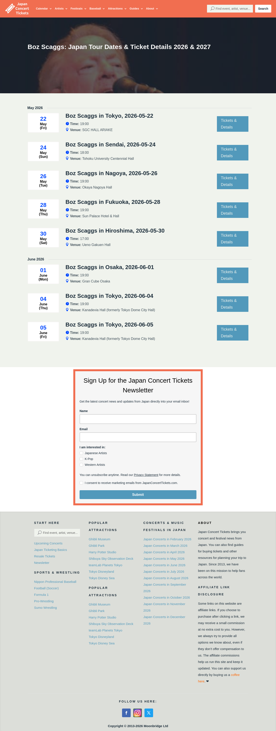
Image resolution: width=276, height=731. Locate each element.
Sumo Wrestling (45, 607)
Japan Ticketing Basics (50, 550)
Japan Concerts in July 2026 (163, 571)
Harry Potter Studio (102, 552)
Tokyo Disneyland (101, 571)
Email (84, 429)
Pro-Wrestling (44, 601)
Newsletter (41, 563)
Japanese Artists (96, 453)
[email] (138, 437)
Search (263, 8)
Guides (134, 8)
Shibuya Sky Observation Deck (111, 558)
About (150, 8)
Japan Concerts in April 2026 (164, 552)
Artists (59, 8)
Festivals (77, 8)
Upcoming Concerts (48, 543)
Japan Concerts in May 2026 (164, 558)
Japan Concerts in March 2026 (165, 545)
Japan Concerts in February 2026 (167, 539)
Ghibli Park (96, 545)
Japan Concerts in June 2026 (164, 565)
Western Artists (95, 464)
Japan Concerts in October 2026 (166, 597)
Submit (138, 494)
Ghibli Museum (99, 539)
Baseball (95, 8)
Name (84, 411)
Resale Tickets (44, 556)
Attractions (115, 8)
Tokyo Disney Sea (101, 578)
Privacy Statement (146, 475)
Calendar (42, 8)
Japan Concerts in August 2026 (165, 578)
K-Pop (89, 459)
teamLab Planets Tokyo (105, 565)
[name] (138, 419)
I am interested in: (92, 447)
